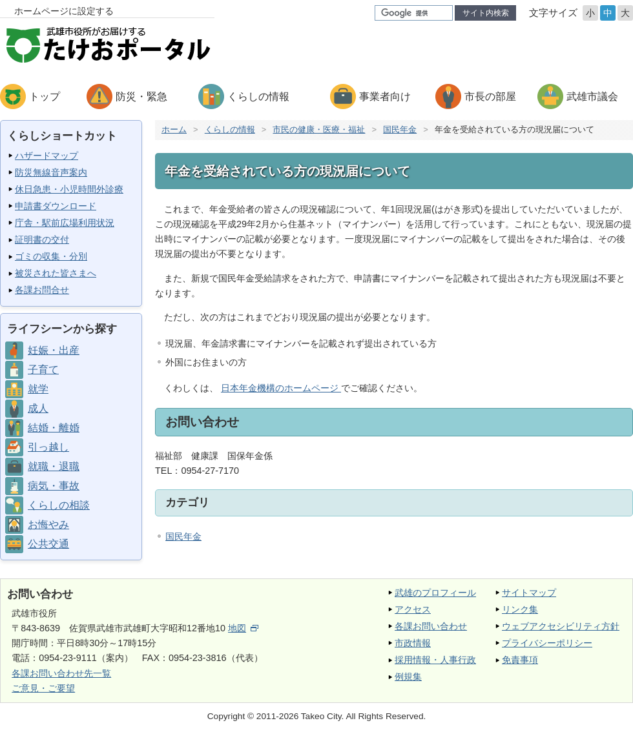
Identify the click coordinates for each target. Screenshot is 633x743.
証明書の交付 (42, 239)
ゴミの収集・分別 (51, 256)
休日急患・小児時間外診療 (69, 189)
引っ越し (48, 447)
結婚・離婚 (53, 427)
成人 (38, 408)
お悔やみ (48, 524)
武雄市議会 (592, 96)
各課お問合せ (42, 290)
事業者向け (385, 96)
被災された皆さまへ (55, 273)
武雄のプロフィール (435, 592)
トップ (44, 96)
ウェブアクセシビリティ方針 (560, 626)
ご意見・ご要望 (43, 688)
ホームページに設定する (64, 11)
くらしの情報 (258, 96)
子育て (43, 369)
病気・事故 (53, 485)
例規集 (408, 676)
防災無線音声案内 (51, 172)
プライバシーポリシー (547, 643)
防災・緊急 (141, 96)
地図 (243, 628)
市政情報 (413, 643)
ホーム (174, 129)
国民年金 (400, 129)
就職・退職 (53, 466)
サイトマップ (529, 592)
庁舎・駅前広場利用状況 (64, 223)
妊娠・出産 (53, 350)
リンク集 (520, 609)
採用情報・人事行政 (435, 660)
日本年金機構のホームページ (281, 388)
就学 (38, 388)
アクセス (413, 609)
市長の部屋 (490, 96)
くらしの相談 (59, 505)
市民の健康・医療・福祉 (319, 129)
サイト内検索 (485, 12)
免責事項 (520, 660)
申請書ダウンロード (55, 206)
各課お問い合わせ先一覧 (61, 673)
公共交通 (48, 543)
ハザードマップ (46, 155)
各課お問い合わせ (431, 626)
